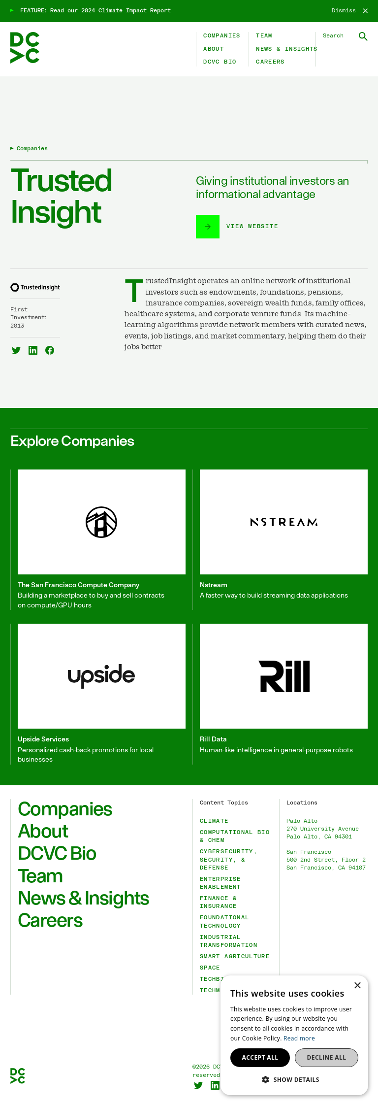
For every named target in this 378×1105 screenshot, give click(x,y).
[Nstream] (280, 539)
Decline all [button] (326, 1057)
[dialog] (294, 1035)
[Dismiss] (350, 11)
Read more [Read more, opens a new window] (299, 1038)
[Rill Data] (280, 694)
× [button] (357, 986)
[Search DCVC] (345, 36)
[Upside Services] (98, 694)
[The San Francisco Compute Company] (98, 539)
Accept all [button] (260, 1057)
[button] (294, 1079)
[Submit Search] (363, 36)
